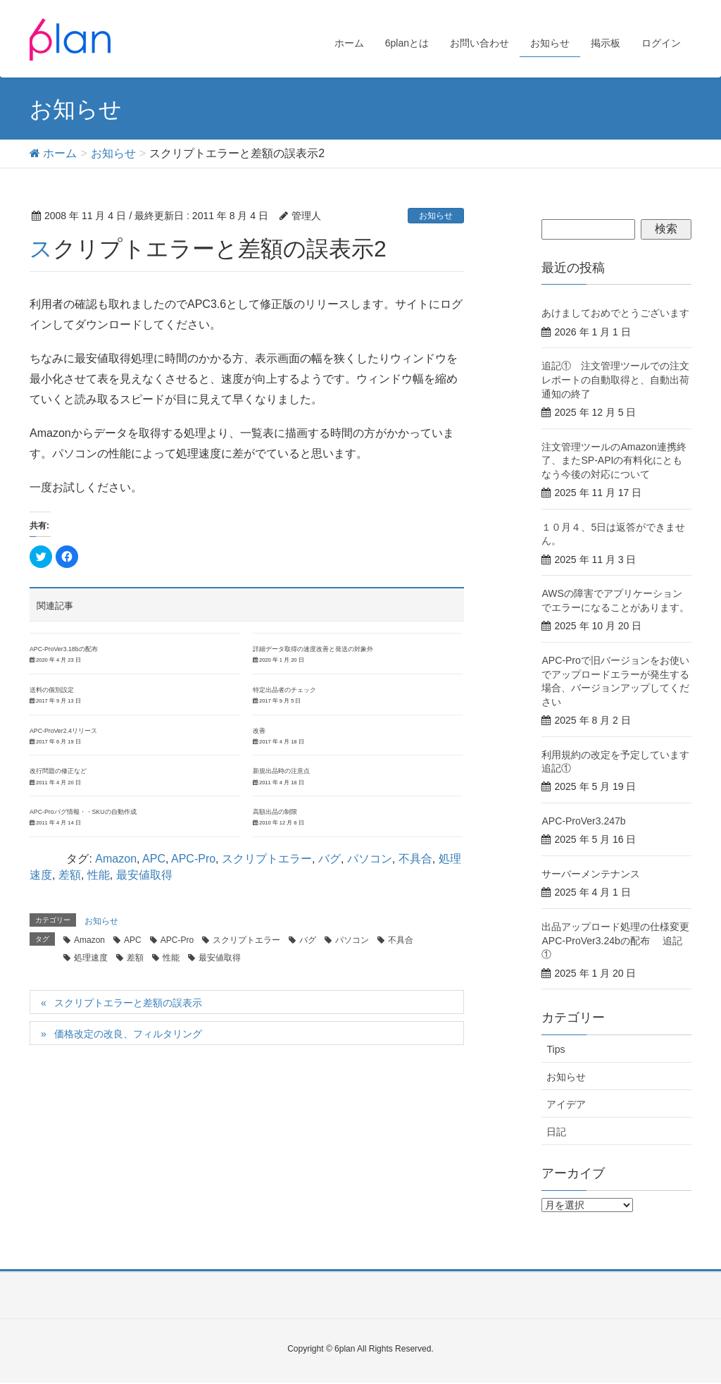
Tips (555, 1049)
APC (153, 859)
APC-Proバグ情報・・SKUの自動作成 (83, 811)
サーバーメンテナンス (590, 873)
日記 (556, 1131)
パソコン (369, 859)
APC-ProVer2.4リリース (63, 730)
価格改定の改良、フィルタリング (128, 1033)
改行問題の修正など (58, 770)
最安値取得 (144, 875)
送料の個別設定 (52, 689)
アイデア (566, 1104)
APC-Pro (193, 859)
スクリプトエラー (267, 859)
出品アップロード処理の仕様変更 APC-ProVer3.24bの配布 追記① (620, 940)
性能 (98, 875)
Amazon (116, 859)
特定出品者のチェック (284, 689)
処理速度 (91, 958)
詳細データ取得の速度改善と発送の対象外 (313, 649)
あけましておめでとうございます (615, 313)
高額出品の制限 (275, 811)
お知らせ (436, 216)
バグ (329, 859)
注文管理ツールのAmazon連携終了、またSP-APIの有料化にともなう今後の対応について (613, 460)
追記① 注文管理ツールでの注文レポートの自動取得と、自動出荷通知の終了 (615, 379)
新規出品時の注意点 (281, 770)
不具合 (415, 859)
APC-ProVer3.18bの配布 (64, 649)
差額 (69, 875)
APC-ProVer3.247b (583, 821)
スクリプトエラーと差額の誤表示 (128, 1002)
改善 (259, 730)
